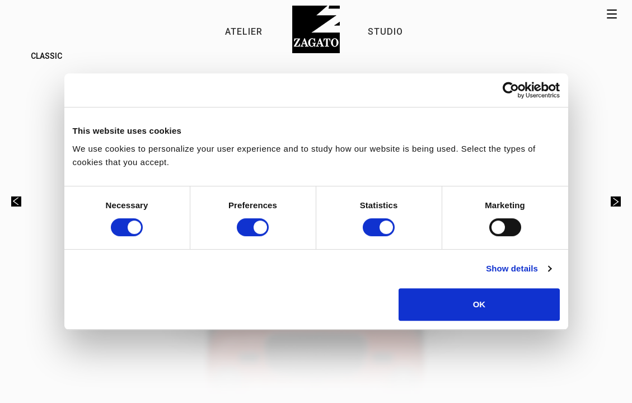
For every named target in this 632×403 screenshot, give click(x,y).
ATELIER (244, 31)
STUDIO (385, 31)
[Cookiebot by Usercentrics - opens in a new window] (511, 90)
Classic (46, 55)
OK (479, 304)
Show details (512, 268)
